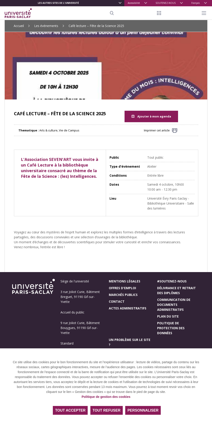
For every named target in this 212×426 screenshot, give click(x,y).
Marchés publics (123, 295)
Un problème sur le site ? (129, 342)
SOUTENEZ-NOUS (166, 3)
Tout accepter (70, 410)
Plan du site (168, 316)
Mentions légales (124, 281)
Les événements (46, 26)
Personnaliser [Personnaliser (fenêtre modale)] (142, 410)
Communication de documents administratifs (173, 305)
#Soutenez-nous (172, 281)
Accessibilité (134, 3)
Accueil (19, 26)
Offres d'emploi (122, 288)
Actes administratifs (127, 308)
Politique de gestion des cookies (106, 397)
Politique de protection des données (171, 328)
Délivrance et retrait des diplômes (176, 290)
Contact (117, 301)
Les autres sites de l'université (58, 3)
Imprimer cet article (160, 130)
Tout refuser (107, 410)
